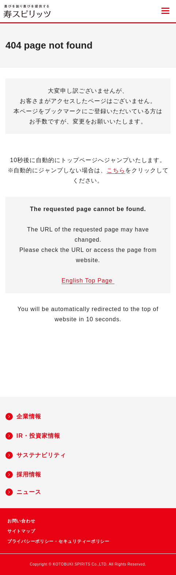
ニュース (28, 492)
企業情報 (28, 416)
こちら (116, 170)
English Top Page (87, 280)
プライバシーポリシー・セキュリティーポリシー (58, 541)
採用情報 (28, 474)
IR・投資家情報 (38, 436)
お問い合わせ (21, 521)
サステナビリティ (41, 455)
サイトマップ (21, 531)
